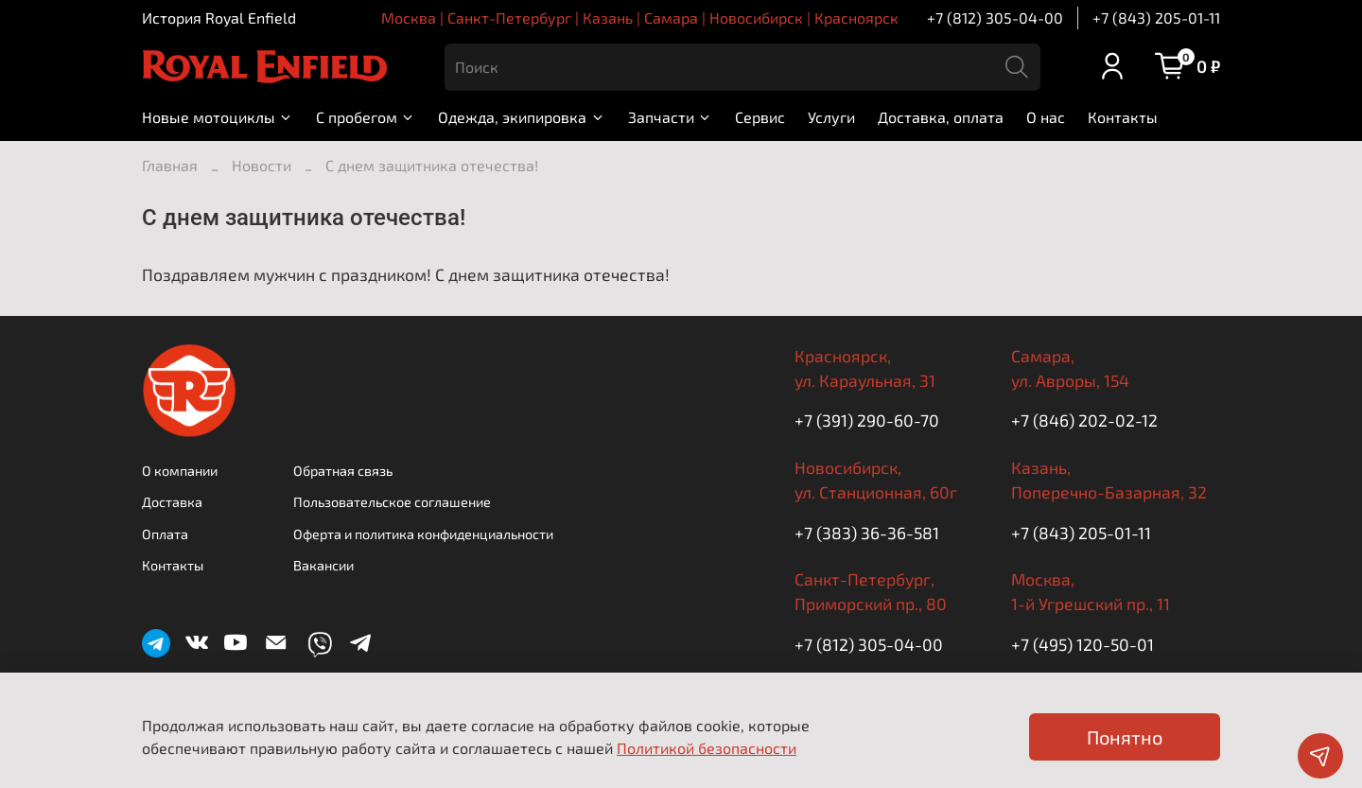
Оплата (165, 534)
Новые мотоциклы (217, 117)
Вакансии (323, 565)
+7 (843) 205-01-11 (1156, 17)
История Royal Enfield (219, 17)
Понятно (1124, 737)
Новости (261, 165)
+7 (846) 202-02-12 (1084, 420)
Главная (170, 165)
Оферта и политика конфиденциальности (423, 534)
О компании (180, 471)
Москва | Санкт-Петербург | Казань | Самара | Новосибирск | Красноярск (640, 17)
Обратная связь (343, 471)
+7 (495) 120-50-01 (1082, 644)
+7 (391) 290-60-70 (866, 420)
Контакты (1123, 117)
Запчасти (670, 117)
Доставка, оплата (941, 117)
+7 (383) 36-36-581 (866, 532)
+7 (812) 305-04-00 (995, 17)
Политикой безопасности (706, 748)
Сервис (760, 117)
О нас (1045, 117)
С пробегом (365, 117)
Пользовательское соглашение (392, 502)
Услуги (831, 117)
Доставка (172, 502)
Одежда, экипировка (521, 117)
